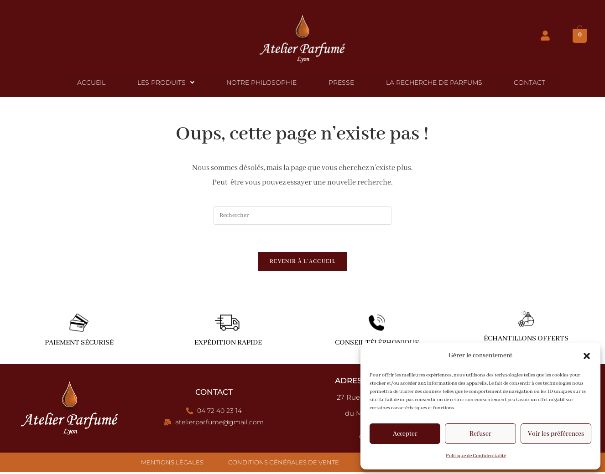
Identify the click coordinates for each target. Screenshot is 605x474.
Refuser (480, 434)
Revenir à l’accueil (302, 263)
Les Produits (168, 83)
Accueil (96, 83)
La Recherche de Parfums (431, 83)
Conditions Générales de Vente (283, 464)
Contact (525, 83)
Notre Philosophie (262, 83)
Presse (340, 83)
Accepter (405, 434)
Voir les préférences (556, 434)
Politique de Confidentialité (476, 456)
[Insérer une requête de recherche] (302, 217)
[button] (586, 356)
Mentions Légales (172, 464)
